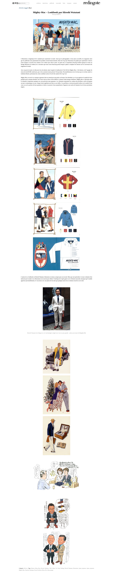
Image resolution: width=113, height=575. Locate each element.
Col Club (57, 568)
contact (75, 3)
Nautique (32, 570)
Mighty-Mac (22, 570)
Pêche (43, 570)
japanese (84, 568)
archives (39, 3)
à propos (69, 3)
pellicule (52, 3)
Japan (80, 568)
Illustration (75, 568)
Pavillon (39, 570)
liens (64, 3)
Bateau (32, 568)
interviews (45, 3)
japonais (92, 568)
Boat (39, 568)
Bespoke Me (82, 333)
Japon (88, 568)
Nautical (27, 570)
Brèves (25, 568)
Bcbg (36, 568)
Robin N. (59, 14)
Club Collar (52, 568)
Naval (35, 570)
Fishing (62, 568)
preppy (51, 570)
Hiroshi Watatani (68, 568)
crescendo (58, 3)
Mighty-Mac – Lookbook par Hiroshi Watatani (56, 12)
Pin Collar (47, 570)
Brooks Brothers (45, 568)
